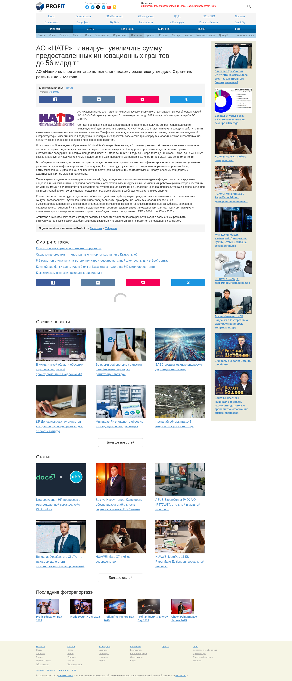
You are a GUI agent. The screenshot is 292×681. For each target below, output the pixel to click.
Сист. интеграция (138, 653)
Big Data (114, 22)
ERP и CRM (209, 16)
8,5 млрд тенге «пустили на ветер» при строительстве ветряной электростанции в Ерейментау (102, 260)
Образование (120, 35)
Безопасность (52, 22)
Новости (54, 28)
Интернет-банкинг (208, 22)
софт (48, 661)
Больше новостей (120, 442)
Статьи (91, 28)
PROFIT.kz (181, 675)
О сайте (40, 670)
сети (140, 657)
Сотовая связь (83, 16)
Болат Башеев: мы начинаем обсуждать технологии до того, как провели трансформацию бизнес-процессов (231, 405)
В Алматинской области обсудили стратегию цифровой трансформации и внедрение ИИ (59, 369)
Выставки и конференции (205, 650)
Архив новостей (245, 35)
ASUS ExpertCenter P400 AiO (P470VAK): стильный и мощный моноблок (177, 504)
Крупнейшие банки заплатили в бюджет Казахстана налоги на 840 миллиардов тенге (95, 266)
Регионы (163, 35)
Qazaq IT (223, 35)
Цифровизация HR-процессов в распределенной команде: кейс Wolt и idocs (58, 504)
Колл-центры (146, 22)
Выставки (103, 650)
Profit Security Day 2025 (85, 616)
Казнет (51, 16)
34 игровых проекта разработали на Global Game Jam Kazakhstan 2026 (178, 6)
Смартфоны (83, 22)
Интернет (64, 35)
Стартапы (240, 16)
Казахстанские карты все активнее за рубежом (68, 248)
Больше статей (120, 578)
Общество (136, 35)
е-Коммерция (177, 22)
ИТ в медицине (146, 16)
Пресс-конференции (203, 657)
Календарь (127, 28)
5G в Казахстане (114, 16)
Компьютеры (136, 650)
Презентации (199, 653)
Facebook (96, 228)
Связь (52, 35)
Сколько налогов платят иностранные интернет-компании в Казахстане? (87, 254)
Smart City (240, 22)
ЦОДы (177, 16)
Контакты (64, 670)
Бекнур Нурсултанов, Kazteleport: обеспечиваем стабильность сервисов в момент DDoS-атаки (119, 504)
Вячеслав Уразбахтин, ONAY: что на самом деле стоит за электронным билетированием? (60, 561)
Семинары (104, 653)
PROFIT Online (65, 675)
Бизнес (41, 35)
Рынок (70, 653)
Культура (150, 35)
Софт (88, 35)
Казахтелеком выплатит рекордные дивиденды (69, 272)
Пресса (200, 28)
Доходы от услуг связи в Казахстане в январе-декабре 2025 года (230, 119)
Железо (77, 35)
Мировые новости (206, 35)
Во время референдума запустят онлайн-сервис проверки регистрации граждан (119, 369)
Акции (102, 661)
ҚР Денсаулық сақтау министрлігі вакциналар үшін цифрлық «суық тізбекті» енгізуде (59, 426)
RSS (74, 670)
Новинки (188, 35)
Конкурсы (103, 657)
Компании (164, 28)
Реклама (51, 670)
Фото (238, 28)
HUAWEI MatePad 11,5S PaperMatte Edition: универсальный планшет (179, 561)
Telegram (111, 228)
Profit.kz (69, 88)
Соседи (176, 35)
